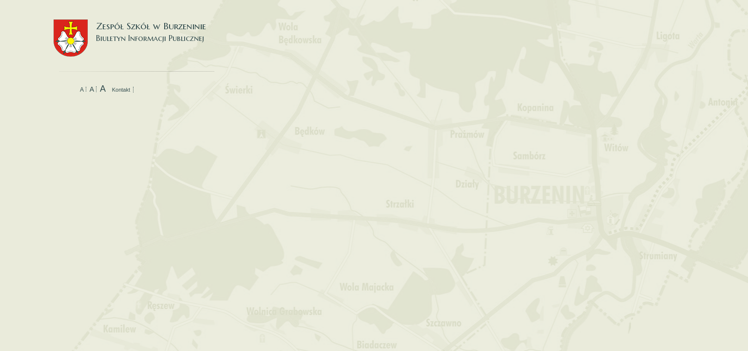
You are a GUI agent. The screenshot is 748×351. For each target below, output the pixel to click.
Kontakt (121, 90)
